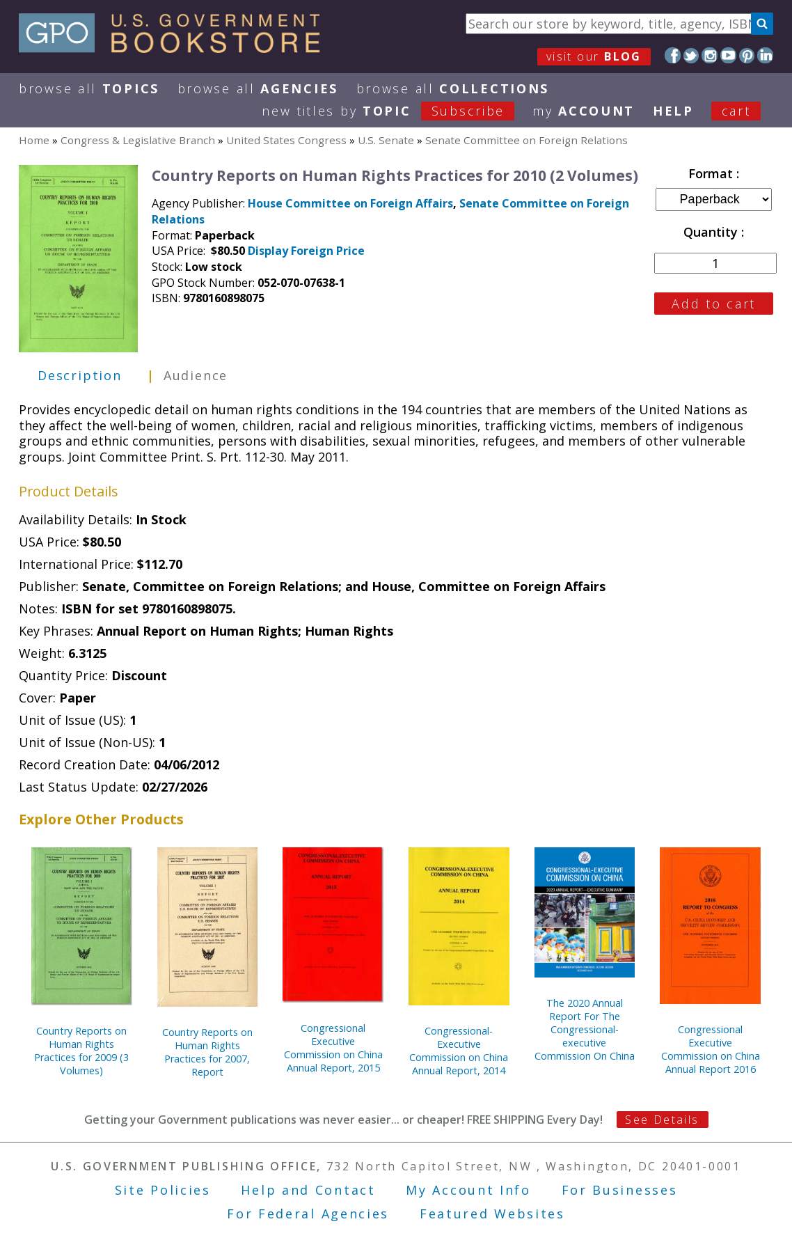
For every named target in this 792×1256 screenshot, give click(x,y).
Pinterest (747, 55)
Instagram (710, 55)
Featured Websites (492, 1213)
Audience (196, 375)
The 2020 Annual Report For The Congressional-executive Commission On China (584, 1029)
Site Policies (163, 1190)
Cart (736, 110)
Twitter (691, 55)
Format (712, 173)
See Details (662, 1119)
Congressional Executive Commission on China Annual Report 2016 (710, 1049)
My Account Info (468, 1190)
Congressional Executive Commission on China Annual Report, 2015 (333, 1047)
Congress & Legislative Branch (138, 140)
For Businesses (620, 1190)
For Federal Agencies (308, 1213)
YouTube (728, 55)
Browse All (89, 88)
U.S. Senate (386, 140)
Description (80, 375)
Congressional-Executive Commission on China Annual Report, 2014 (458, 1050)
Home (34, 140)
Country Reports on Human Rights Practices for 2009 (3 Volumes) (81, 1050)
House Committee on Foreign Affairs (350, 203)
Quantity (712, 231)
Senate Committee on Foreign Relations (526, 140)
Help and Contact (308, 1190)
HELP (673, 110)
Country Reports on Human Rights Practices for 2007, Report (207, 1052)
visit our (594, 56)
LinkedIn (765, 55)
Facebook (673, 55)
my (583, 110)
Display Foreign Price (306, 250)
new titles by (397, 110)
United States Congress (286, 140)
